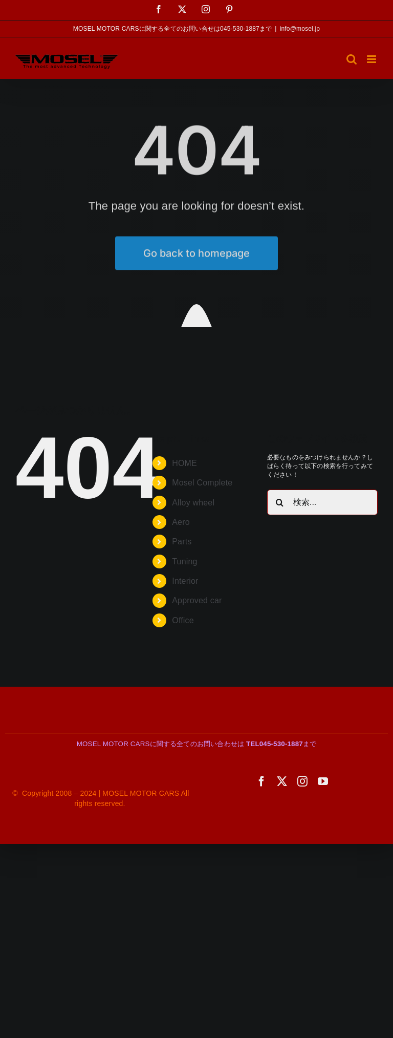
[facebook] (261, 781)
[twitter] (282, 781)
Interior (185, 581)
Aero (181, 522)
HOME (184, 463)
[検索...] (322, 502)
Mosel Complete (202, 482)
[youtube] (323, 781)
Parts (181, 541)
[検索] (280, 502)
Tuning (184, 561)
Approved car (197, 600)
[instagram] (302, 781)
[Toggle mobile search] (351, 59)
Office (183, 620)
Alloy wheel (193, 502)
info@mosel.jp (300, 28)
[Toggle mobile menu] (372, 59)
